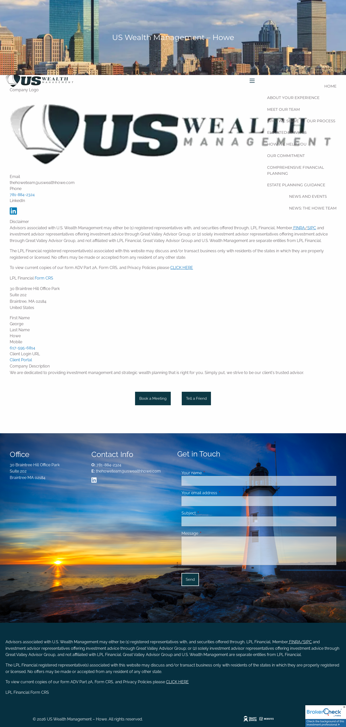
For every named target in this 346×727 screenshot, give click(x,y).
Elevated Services (287, 132)
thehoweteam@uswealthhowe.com (128, 471)
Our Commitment (286, 155)
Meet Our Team (283, 109)
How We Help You (287, 144)
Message (209, 533)
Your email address (218, 492)
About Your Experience (293, 97)
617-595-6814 (22, 348)
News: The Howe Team (313, 208)
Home (330, 86)
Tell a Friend (196, 398)
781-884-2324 (22, 194)
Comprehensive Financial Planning (295, 170)
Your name (210, 472)
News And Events (308, 196)
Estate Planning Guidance (296, 184)
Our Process (321, 120)
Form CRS (44, 278)
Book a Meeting (153, 398)
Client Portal (21, 360)
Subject (207, 513)
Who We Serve (283, 120)
